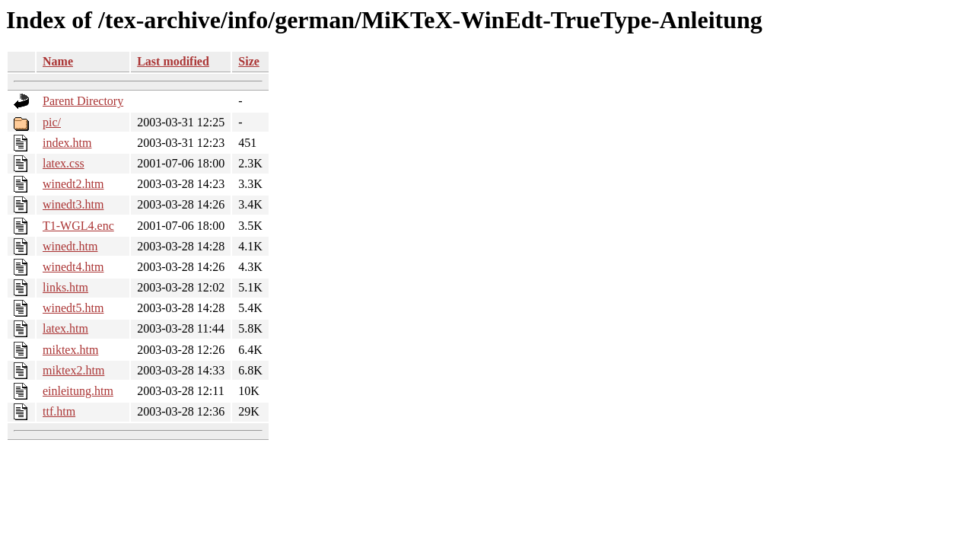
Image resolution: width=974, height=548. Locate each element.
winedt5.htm (73, 307)
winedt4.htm (73, 266)
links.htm (65, 287)
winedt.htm (70, 246)
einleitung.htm (78, 390)
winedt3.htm (73, 204)
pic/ (52, 122)
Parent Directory (83, 100)
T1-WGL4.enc (78, 225)
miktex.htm (70, 349)
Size (248, 61)
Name (58, 61)
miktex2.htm (73, 370)
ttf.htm (59, 411)
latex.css (63, 163)
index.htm (67, 142)
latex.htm (65, 328)
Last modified (173, 61)
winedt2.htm (73, 183)
